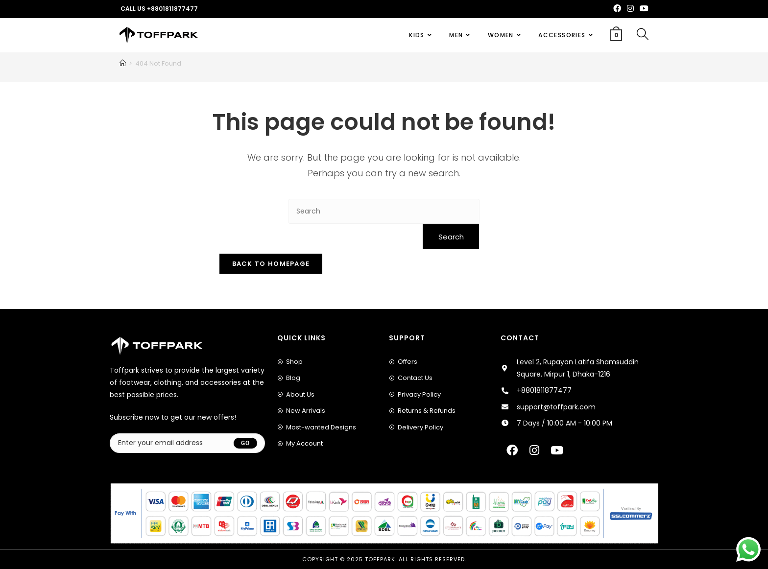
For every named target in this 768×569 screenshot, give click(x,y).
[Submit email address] (245, 443)
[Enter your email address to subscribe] (187, 443)
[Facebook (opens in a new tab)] (617, 9)
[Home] (123, 63)
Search (451, 237)
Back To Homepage (271, 263)
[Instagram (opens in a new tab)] (630, 9)
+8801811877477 (172, 8)
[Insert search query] (384, 211)
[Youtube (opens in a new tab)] (642, 9)
